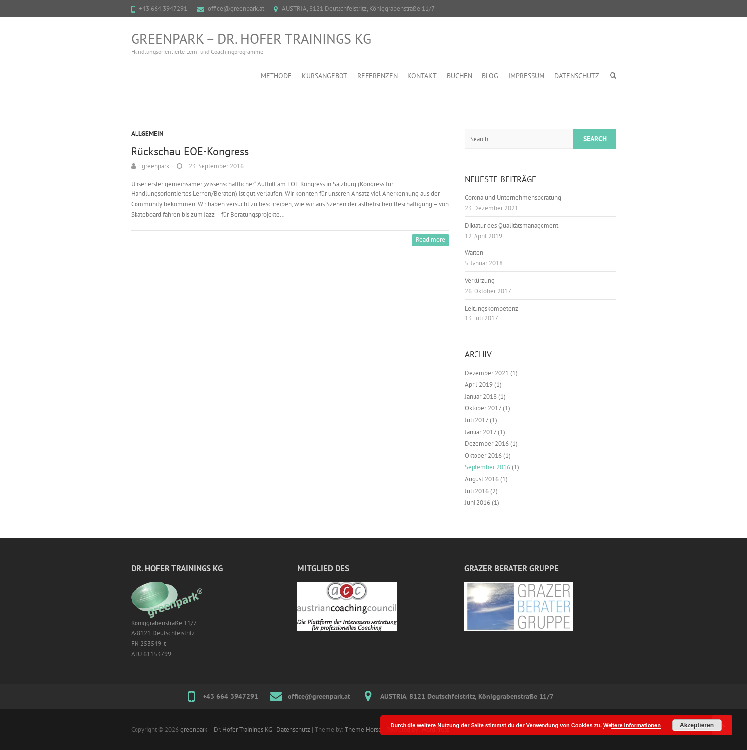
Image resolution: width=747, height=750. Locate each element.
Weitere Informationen (632, 725)
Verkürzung (480, 280)
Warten (474, 253)
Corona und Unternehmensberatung (513, 197)
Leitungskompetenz (491, 308)
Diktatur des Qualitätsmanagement (511, 225)
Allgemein (147, 133)
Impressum (526, 75)
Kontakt (422, 75)
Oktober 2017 (483, 408)
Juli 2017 (476, 420)
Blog (490, 75)
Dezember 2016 (487, 443)
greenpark (154, 166)
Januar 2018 (481, 396)
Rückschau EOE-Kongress (190, 151)
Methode (276, 75)
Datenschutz (576, 75)
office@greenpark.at (236, 8)
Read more (430, 239)
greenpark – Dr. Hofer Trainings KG (251, 39)
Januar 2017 (480, 432)
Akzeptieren (697, 725)
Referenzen (377, 75)
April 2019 (479, 384)
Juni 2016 (477, 503)
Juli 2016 (477, 491)
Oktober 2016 (483, 455)
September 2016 (487, 467)
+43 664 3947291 (163, 8)
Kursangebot (324, 75)
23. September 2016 (215, 166)
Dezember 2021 (487, 373)
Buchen (459, 75)
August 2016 (482, 479)
